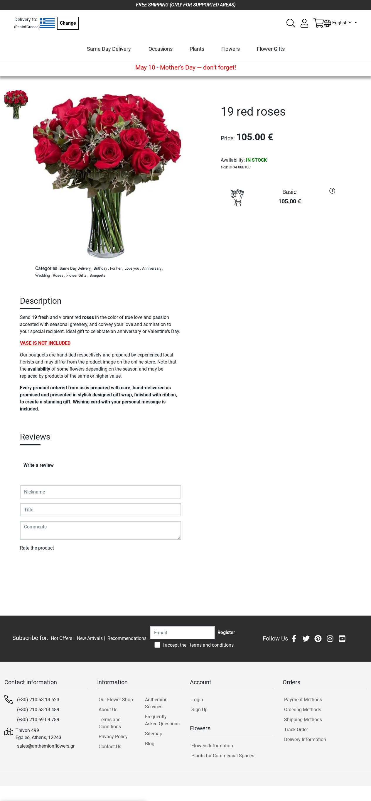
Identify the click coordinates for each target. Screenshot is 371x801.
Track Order (296, 729)
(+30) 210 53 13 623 (38, 699)
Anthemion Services (156, 703)
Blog (149, 743)
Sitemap (153, 733)
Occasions (161, 49)
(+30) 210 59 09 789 (38, 719)
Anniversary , (152, 268)
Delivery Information (305, 739)
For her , (116, 268)
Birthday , (101, 268)
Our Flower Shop (116, 699)
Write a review (38, 465)
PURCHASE (279, 231)
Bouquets (97, 275)
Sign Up (199, 709)
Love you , (132, 268)
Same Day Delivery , (76, 268)
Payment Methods (303, 699)
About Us (108, 709)
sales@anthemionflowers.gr (46, 746)
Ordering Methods (302, 709)
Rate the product (37, 548)
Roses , (59, 275)
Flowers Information (212, 745)
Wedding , (43, 275)
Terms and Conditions (110, 723)
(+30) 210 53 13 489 (38, 709)
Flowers (230, 49)
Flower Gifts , (77, 275)
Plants (197, 49)
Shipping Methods (303, 719)
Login (197, 699)
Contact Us (110, 746)
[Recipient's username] (182, 632)
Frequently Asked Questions (162, 720)
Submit (30, 565)
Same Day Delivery (109, 49)
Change (68, 23)
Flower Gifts (271, 49)
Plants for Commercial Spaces (222, 755)
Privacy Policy (113, 736)
